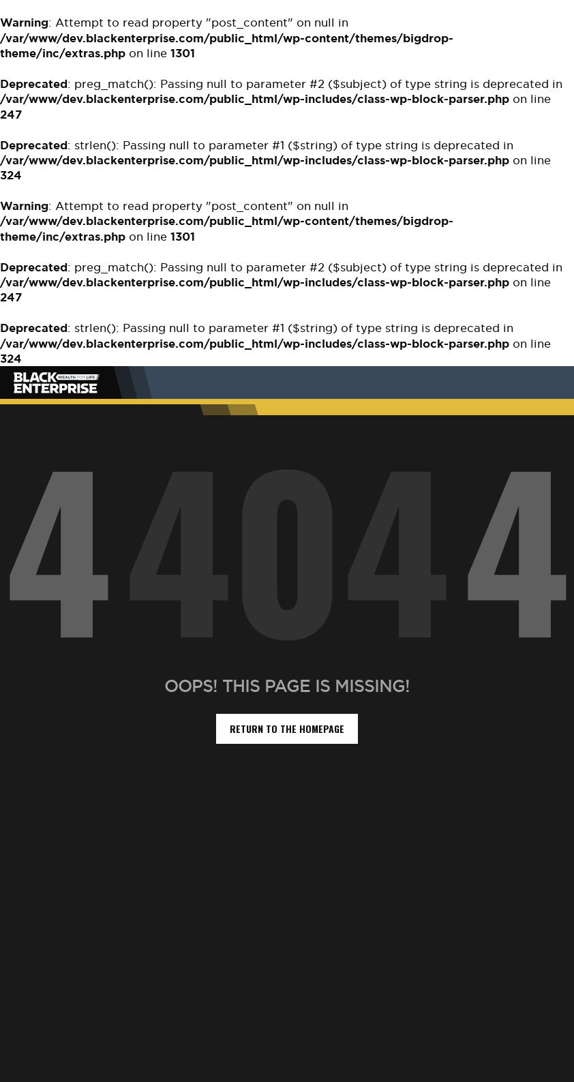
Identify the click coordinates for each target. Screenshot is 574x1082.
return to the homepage (287, 728)
